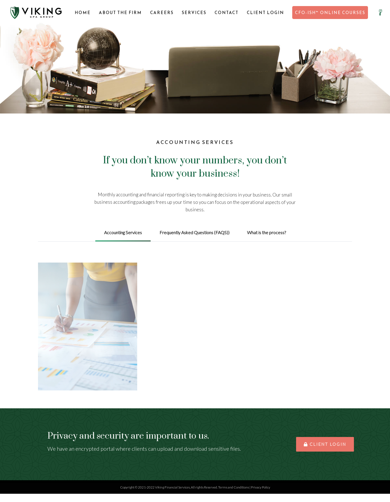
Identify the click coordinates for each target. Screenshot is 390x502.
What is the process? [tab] (266, 232)
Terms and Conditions (233, 487)
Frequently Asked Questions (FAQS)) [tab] (194, 232)
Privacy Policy (260, 487)
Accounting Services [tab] (123, 232)
